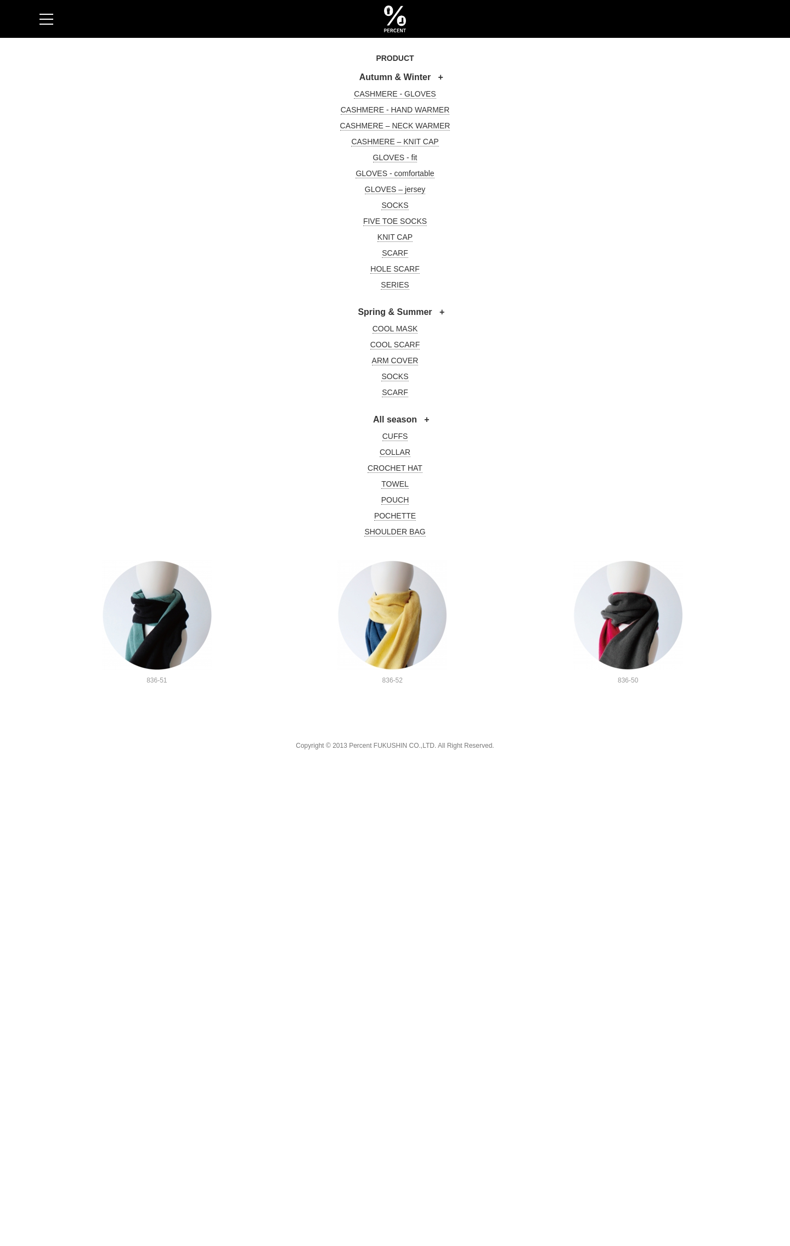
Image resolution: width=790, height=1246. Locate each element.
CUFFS (395, 436)
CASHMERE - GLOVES (395, 93)
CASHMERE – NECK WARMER (395, 125)
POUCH (395, 499)
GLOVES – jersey (395, 189)
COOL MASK (395, 328)
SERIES (395, 284)
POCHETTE (395, 515)
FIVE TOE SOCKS (395, 221)
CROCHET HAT (395, 468)
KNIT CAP (395, 237)
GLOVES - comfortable (395, 173)
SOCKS (394, 205)
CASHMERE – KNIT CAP (394, 141)
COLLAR (395, 452)
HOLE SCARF (394, 268)
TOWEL (395, 484)
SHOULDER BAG (394, 531)
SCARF (395, 253)
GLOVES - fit (395, 157)
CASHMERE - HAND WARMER (395, 109)
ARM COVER (395, 360)
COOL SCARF (395, 344)
